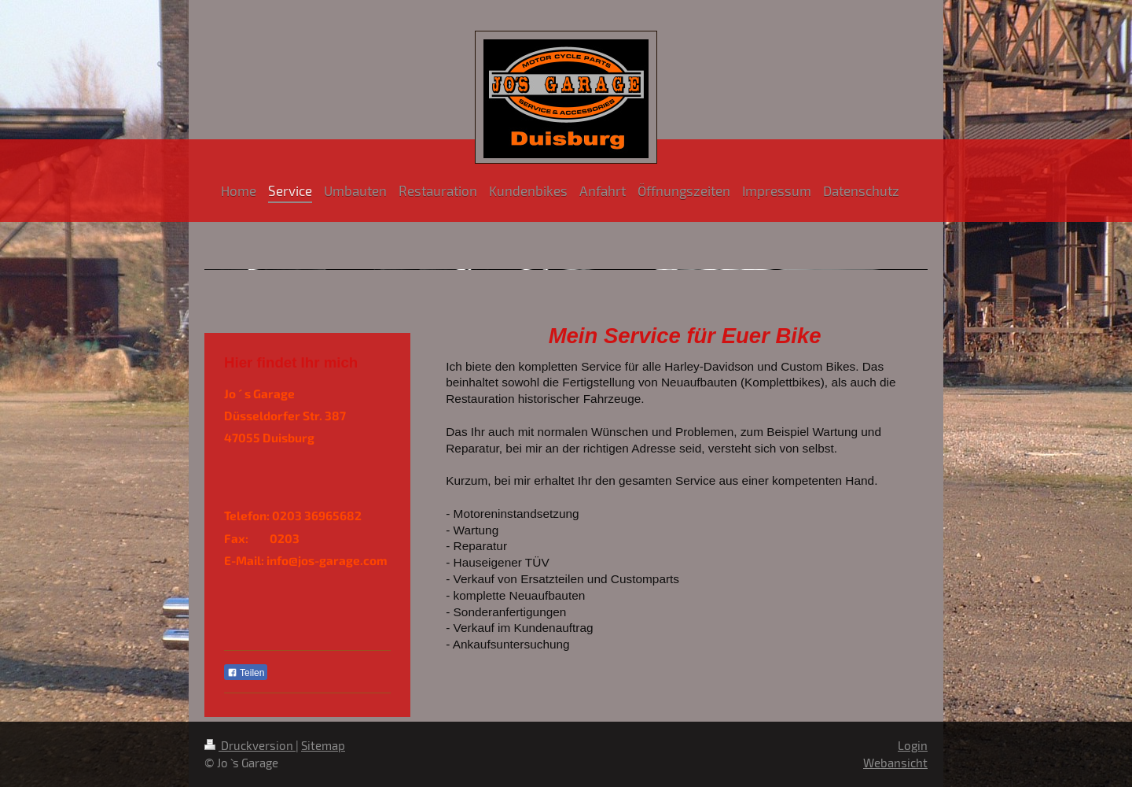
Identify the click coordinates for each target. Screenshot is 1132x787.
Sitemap (323, 745)
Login (913, 745)
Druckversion (250, 745)
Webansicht (895, 763)
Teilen (245, 672)
